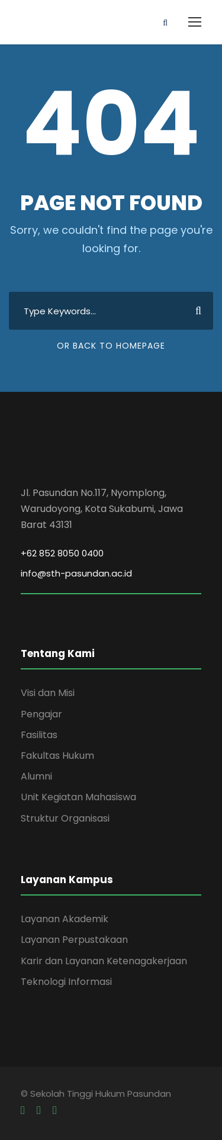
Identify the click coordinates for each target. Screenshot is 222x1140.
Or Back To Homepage (111, 346)
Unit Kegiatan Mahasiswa (78, 797)
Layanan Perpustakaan (74, 939)
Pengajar (41, 714)
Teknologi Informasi (66, 981)
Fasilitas (39, 735)
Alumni (36, 776)
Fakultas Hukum (57, 755)
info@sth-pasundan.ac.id (76, 573)
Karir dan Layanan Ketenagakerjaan (104, 961)
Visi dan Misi (48, 693)
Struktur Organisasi (65, 818)
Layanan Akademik (64, 919)
